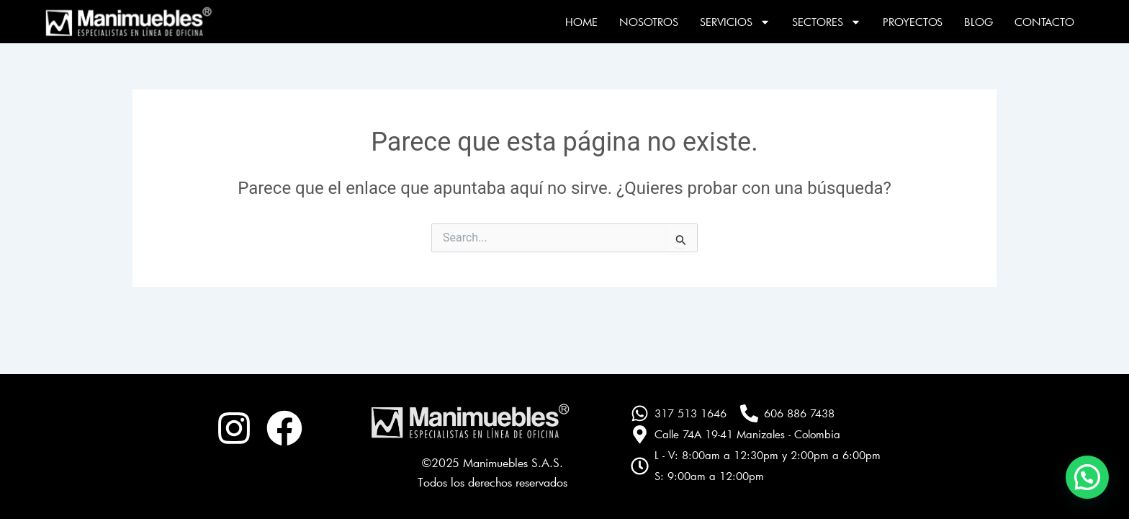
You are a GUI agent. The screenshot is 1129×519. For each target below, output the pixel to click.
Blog (978, 21)
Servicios (735, 21)
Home (581, 21)
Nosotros (648, 21)
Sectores (826, 21)
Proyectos (913, 21)
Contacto (1044, 21)
